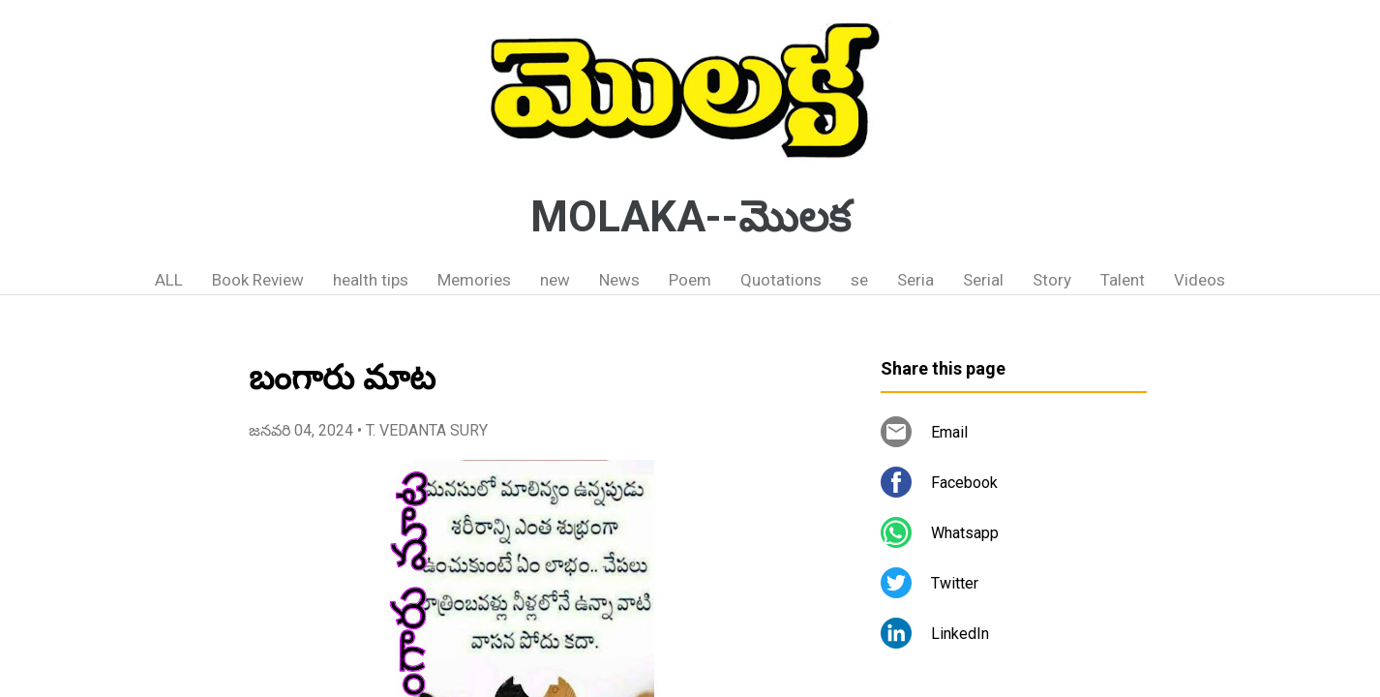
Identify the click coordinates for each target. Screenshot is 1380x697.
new (555, 279)
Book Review (258, 279)
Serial (983, 279)
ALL (169, 279)
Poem (690, 279)
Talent (1122, 279)
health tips (370, 279)
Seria (915, 279)
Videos (1199, 279)
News (619, 279)
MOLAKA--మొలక (690, 217)
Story (1052, 279)
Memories (474, 279)
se (859, 279)
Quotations (781, 279)
